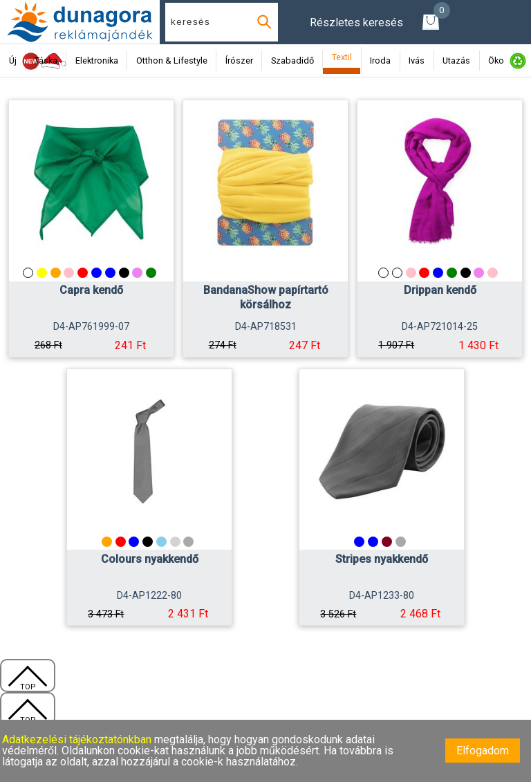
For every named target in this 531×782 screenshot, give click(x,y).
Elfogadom (482, 750)
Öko (496, 60)
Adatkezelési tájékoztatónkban (78, 739)
